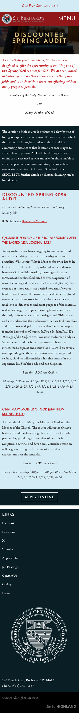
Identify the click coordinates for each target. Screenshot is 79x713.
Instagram (9, 532)
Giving (6, 584)
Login (6, 593)
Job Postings (10, 567)
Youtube (7, 549)
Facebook (8, 523)
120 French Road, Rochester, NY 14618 (28, 680)
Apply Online (39, 497)
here (13, 180)
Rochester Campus (34, 221)
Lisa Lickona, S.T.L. (36, 242)
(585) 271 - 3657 (23, 686)
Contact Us (9, 576)
